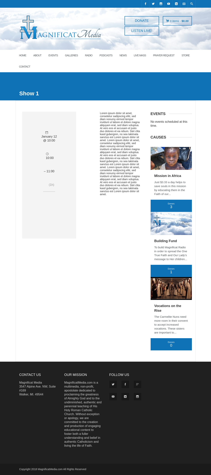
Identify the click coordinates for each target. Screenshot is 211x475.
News (123, 55)
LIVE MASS (140, 55)
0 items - (179, 21)
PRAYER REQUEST (163, 55)
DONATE (142, 21)
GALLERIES (71, 55)
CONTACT (24, 66)
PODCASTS (105, 55)
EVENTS (53, 55)
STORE (186, 55)
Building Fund (165, 241)
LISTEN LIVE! (141, 31)
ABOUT (37, 55)
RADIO (88, 55)
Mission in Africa (167, 176)
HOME (22, 55)
